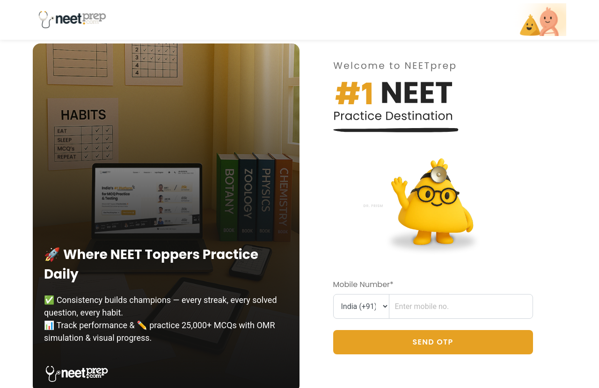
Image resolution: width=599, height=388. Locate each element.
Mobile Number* (363, 284)
